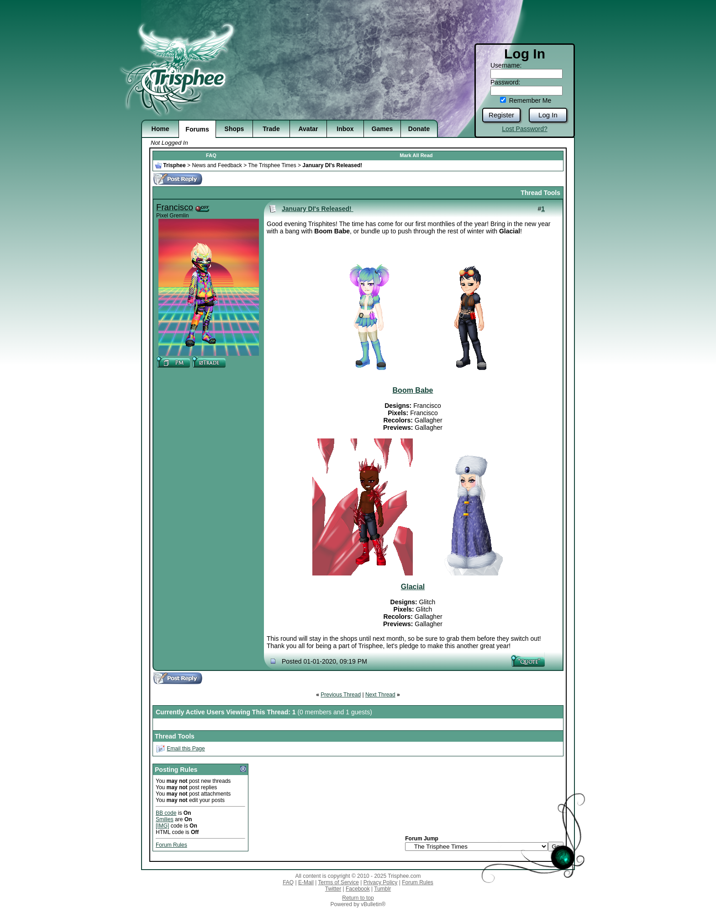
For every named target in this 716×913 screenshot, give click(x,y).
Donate (419, 128)
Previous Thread (341, 694)
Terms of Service (338, 882)
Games (382, 128)
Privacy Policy (380, 882)
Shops (234, 128)
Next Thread (380, 694)
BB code (166, 813)
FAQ (211, 155)
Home (160, 128)
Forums (197, 129)
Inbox (345, 128)
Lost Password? (525, 128)
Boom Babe (413, 390)
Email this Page (186, 748)
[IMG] (162, 826)
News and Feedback (217, 165)
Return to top (358, 898)
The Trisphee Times (272, 165)
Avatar (308, 128)
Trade (271, 128)
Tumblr (382, 889)
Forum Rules (171, 845)
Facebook (358, 889)
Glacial (413, 587)
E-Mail (306, 882)
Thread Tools (540, 192)
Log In (548, 115)
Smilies (165, 819)
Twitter (333, 889)
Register (501, 115)
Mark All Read (416, 155)
